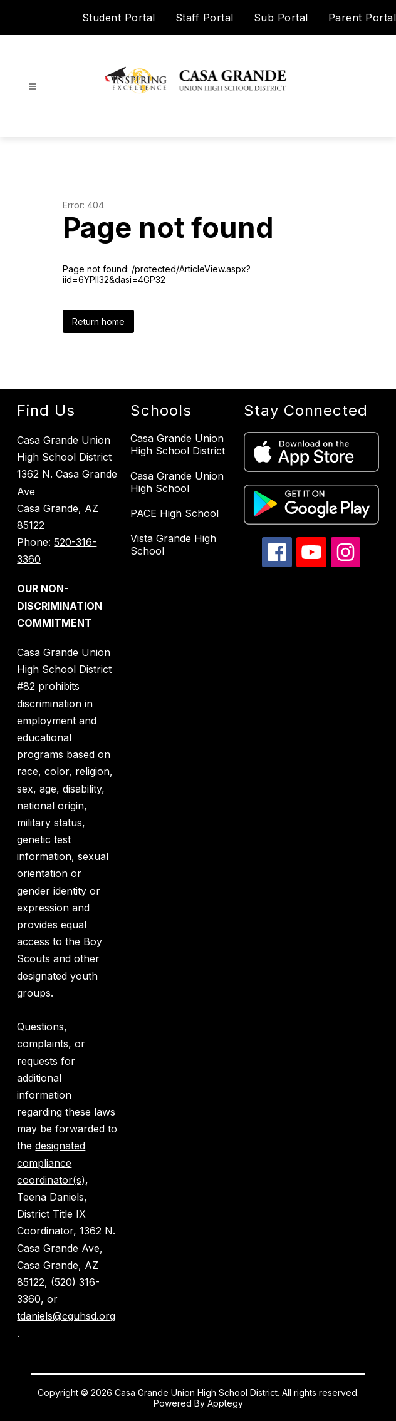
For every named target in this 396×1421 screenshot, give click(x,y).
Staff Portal (204, 17)
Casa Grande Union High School (177, 482)
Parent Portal (362, 17)
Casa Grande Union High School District (177, 444)
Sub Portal (281, 17)
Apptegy (225, 1403)
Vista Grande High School (173, 544)
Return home (98, 321)
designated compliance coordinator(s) (51, 1162)
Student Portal (118, 17)
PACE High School (174, 513)
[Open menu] (32, 87)
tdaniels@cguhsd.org (66, 1316)
